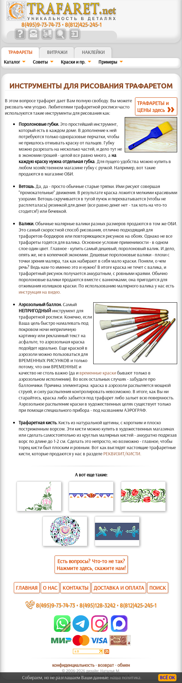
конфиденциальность (73, 665)
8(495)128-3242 (97, 605)
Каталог (12, 62)
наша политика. (126, 677)
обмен (123, 665)
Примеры (107, 62)
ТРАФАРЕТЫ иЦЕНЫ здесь (155, 106)
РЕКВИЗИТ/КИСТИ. (122, 453)
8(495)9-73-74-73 (40, 24)
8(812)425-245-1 (83, 24)
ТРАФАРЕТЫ (20, 52)
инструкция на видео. (40, 292)
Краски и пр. (73, 62)
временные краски (97, 373)
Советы (40, 62)
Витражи (57, 52)
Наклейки (93, 52)
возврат (106, 665)
